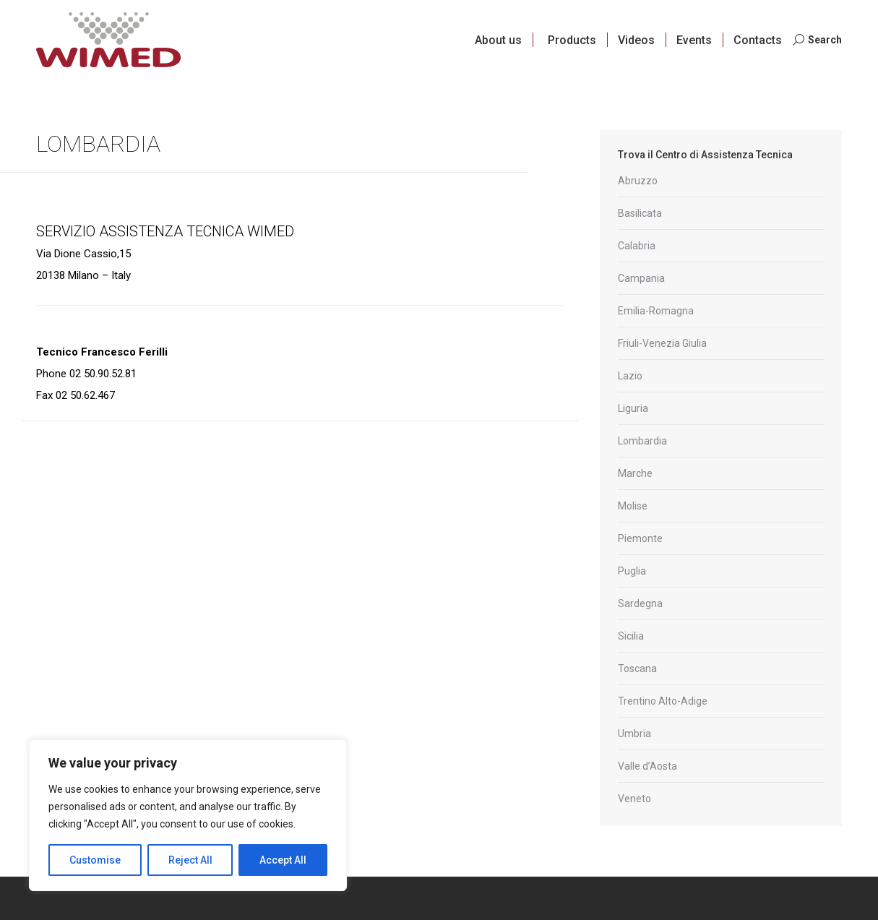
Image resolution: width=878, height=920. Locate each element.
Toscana (637, 668)
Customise (95, 860)
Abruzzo (638, 180)
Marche (635, 473)
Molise (632, 506)
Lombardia (642, 441)
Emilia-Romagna (656, 311)
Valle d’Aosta (647, 766)
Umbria (634, 733)
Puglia (632, 571)
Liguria (633, 408)
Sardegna (640, 603)
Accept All (282, 860)
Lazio (630, 376)
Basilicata (640, 213)
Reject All (190, 860)
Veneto (634, 798)
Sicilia (631, 636)
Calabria (636, 246)
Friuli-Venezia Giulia (662, 343)
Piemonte (640, 538)
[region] (188, 815)
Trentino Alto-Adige (662, 701)
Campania (641, 278)
